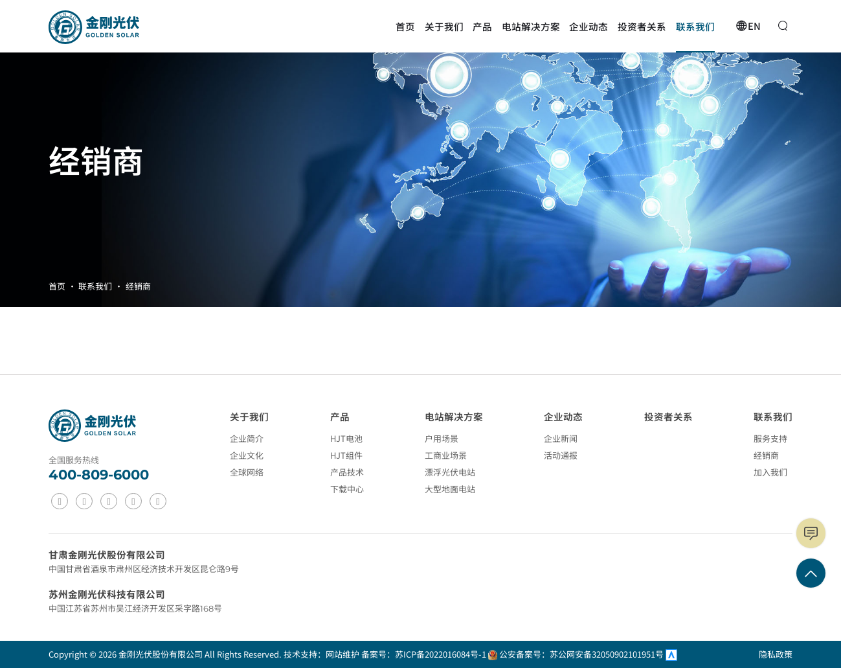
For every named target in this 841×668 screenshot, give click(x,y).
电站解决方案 (454, 416)
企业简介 (247, 438)
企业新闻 (560, 438)
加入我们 (770, 472)
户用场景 (441, 438)
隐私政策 (775, 654)
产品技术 (347, 472)
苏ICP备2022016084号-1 (440, 654)
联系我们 (95, 286)
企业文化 (247, 455)
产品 (340, 416)
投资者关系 (668, 416)
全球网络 (247, 472)
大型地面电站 (450, 489)
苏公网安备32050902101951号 (608, 654)
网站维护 (342, 654)
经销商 (138, 286)
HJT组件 (346, 455)
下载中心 (347, 489)
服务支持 (770, 438)
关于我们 (249, 416)
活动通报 (560, 455)
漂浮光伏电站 (450, 472)
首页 (57, 286)
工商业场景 (446, 455)
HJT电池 (346, 438)
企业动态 (563, 416)
